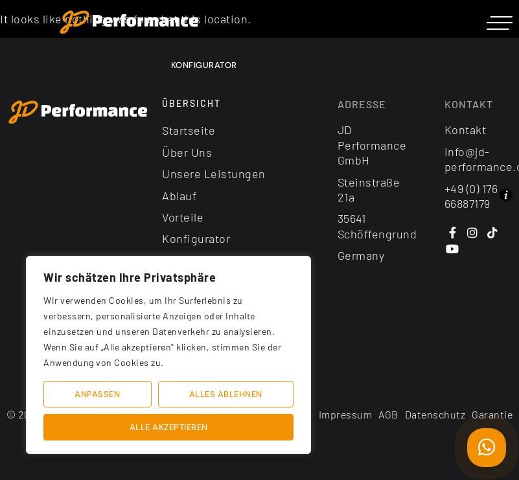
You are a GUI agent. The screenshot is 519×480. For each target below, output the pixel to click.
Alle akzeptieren (169, 427)
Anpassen (97, 394)
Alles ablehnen (225, 394)
